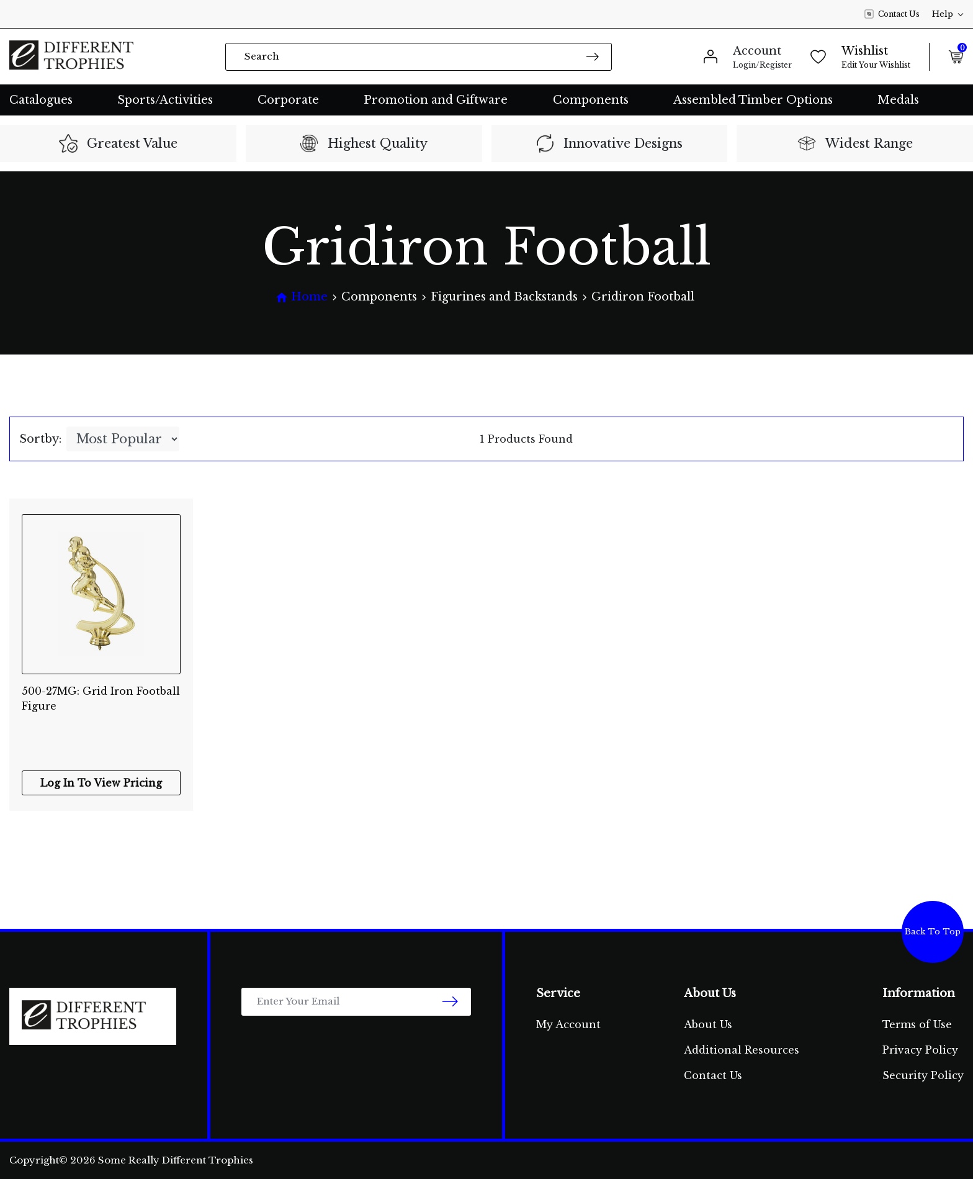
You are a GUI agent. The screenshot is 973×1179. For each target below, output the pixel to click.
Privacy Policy (920, 1050)
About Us (708, 1024)
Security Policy (923, 1075)
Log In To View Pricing (101, 783)
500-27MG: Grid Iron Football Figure (101, 698)
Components (591, 100)
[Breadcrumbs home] (302, 297)
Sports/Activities (165, 100)
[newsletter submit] (450, 1001)
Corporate (288, 100)
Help (948, 14)
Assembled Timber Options (753, 100)
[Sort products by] (122, 439)
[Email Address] (356, 1002)
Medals (898, 100)
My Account (568, 1024)
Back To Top (933, 931)
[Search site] (593, 56)
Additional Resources (741, 1050)
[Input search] (418, 57)
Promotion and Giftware (436, 100)
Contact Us (892, 14)
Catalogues (41, 100)
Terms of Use (917, 1024)
